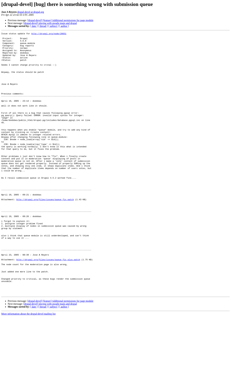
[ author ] (64, 26)
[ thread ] (43, 26)
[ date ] (34, 26)
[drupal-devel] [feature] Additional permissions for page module (60, 20)
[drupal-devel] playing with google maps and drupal (50, 23)
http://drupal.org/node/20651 (48, 34)
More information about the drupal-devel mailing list (28, 366)
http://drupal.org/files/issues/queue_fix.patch (45, 233)
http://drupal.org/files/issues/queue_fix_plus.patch (48, 305)
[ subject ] (53, 26)
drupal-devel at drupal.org (30, 12)
